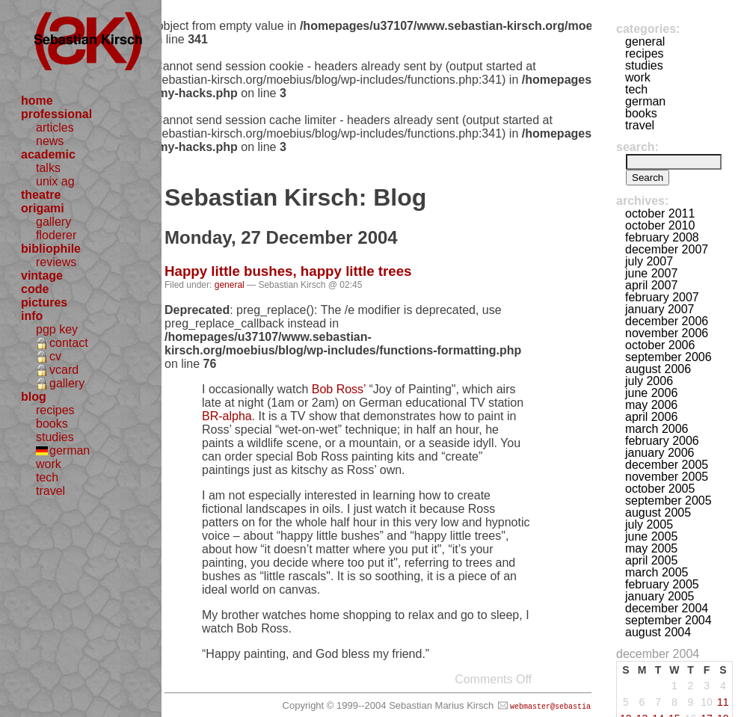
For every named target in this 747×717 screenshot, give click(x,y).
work (48, 464)
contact (68, 342)
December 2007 (666, 249)
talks (48, 167)
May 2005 (651, 548)
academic (48, 154)
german (69, 450)
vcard (64, 369)
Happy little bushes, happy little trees (288, 271)
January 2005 (660, 596)
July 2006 (649, 381)
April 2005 (651, 560)
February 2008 (662, 237)
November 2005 (666, 476)
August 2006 (658, 369)
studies (55, 437)
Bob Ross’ (339, 389)
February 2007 (662, 297)
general (230, 285)
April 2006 (651, 416)
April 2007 (651, 285)
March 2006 (657, 428)
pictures (44, 302)
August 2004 (658, 632)
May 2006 (651, 404)
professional (56, 114)
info (32, 316)
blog (33, 396)
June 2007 (651, 273)
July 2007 (649, 261)
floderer (56, 235)
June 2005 (651, 536)
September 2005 (668, 500)
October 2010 (660, 225)
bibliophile (51, 248)
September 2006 (668, 357)
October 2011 (660, 213)
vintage (42, 275)
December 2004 (666, 608)
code (35, 289)
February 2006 (662, 440)
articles (55, 127)
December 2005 (666, 464)
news (50, 141)
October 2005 (660, 488)
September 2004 (668, 620)
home (37, 100)
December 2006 (666, 321)
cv (55, 356)
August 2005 (658, 512)
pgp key (57, 329)
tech (47, 477)
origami (42, 208)
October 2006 (660, 345)
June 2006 (651, 393)
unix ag (55, 181)
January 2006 (660, 452)
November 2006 (666, 333)
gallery (53, 221)
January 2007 (660, 309)
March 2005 (657, 572)
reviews (56, 262)
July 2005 (649, 524)
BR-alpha (227, 416)
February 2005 (662, 584)
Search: (637, 147)
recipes (55, 410)
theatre (41, 194)
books (52, 423)
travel (50, 490)
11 (723, 702)
